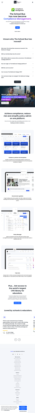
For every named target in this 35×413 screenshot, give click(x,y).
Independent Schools (17, 366)
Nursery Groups (17, 359)
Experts (17, 395)
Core (17, 382)
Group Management (17, 380)
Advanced (17, 386)
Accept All (23, 406)
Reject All (23, 409)
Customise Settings (23, 411)
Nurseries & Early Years (17, 362)
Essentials (17, 383)
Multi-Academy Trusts (17, 358)
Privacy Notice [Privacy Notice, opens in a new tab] (7, 410)
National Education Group (17, 401)
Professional (17, 384)
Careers (17, 400)
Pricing (17, 374)
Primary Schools (17, 363)
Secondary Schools (17, 365)
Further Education (17, 369)
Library (17, 391)
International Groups (17, 361)
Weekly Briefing (17, 392)
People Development (17, 378)
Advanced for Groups (17, 387)
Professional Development (18, 375)
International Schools (17, 370)
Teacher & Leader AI (17, 379)
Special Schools (17, 367)
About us (17, 399)
